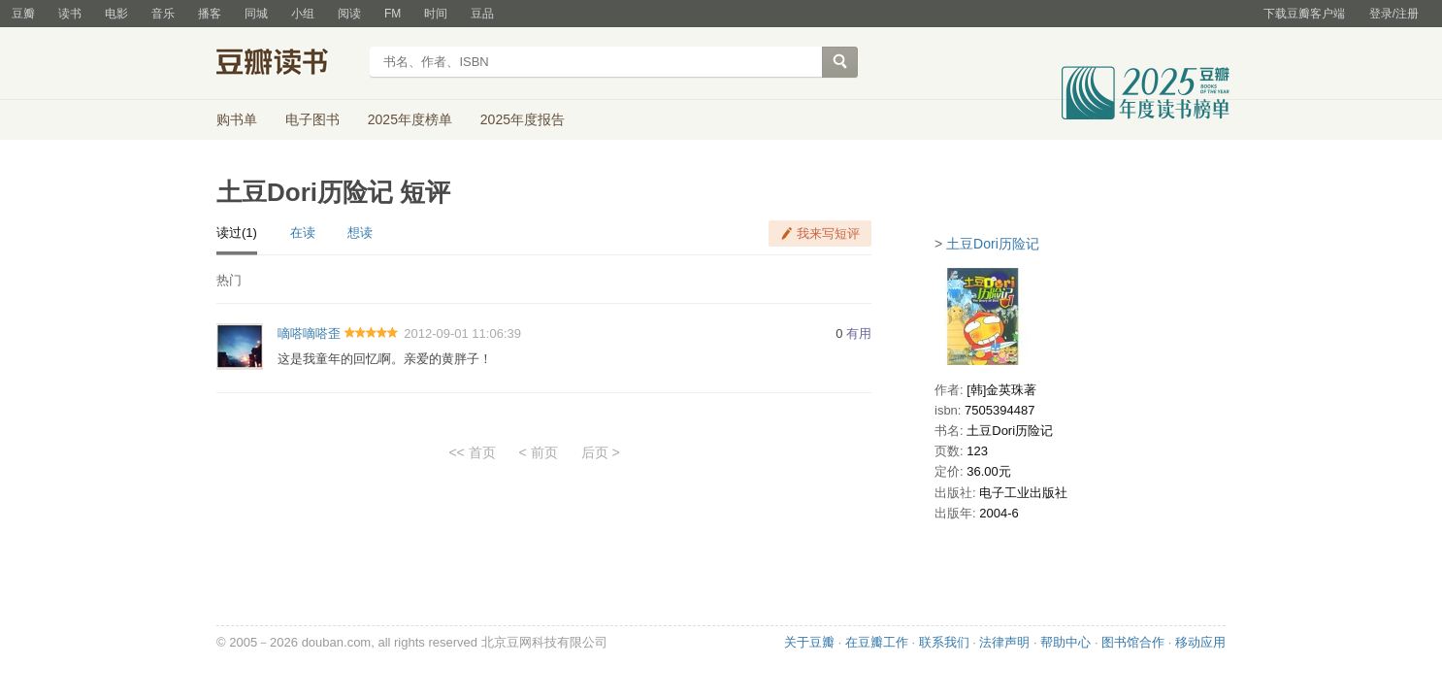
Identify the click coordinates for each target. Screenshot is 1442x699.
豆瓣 (23, 13)
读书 (70, 13)
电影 (116, 13)
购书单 (236, 119)
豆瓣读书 (286, 64)
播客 (209, 13)
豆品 (482, 13)
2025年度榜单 (410, 119)
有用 (858, 333)
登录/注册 (1394, 13)
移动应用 (1200, 642)
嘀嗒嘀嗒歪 (309, 333)
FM (392, 13)
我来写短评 (828, 233)
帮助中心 (1065, 642)
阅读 (349, 13)
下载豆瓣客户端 (1304, 13)
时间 (435, 13)
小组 (302, 13)
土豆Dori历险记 (992, 243)
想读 (360, 232)
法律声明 (1004, 642)
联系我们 (944, 642)
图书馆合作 (1132, 642)
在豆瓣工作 (876, 642)
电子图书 (312, 119)
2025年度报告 (522, 119)
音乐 (163, 13)
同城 (256, 13)
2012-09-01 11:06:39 (462, 333)
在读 (302, 232)
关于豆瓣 (809, 642)
